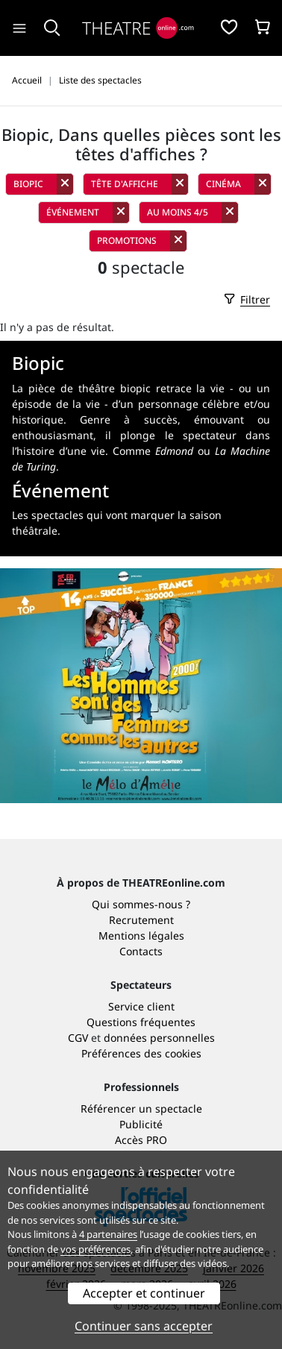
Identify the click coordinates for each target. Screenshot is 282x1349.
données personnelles (159, 1038)
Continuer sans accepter (144, 1326)
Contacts (141, 951)
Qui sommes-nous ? (141, 904)
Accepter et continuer (144, 1293)
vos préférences (95, 1249)
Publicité (141, 1124)
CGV (78, 1038)
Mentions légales (141, 935)
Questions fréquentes (141, 1022)
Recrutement (141, 920)
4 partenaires (108, 1234)
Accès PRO (141, 1140)
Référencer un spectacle (141, 1108)
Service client (141, 1006)
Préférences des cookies (141, 1053)
